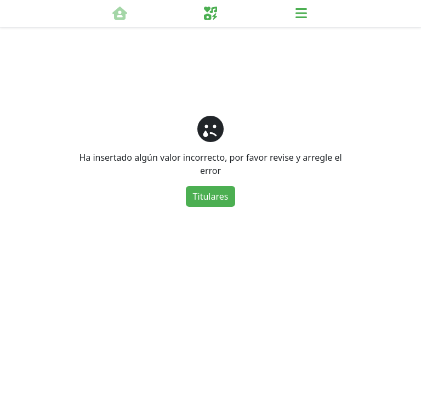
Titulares (211, 196)
